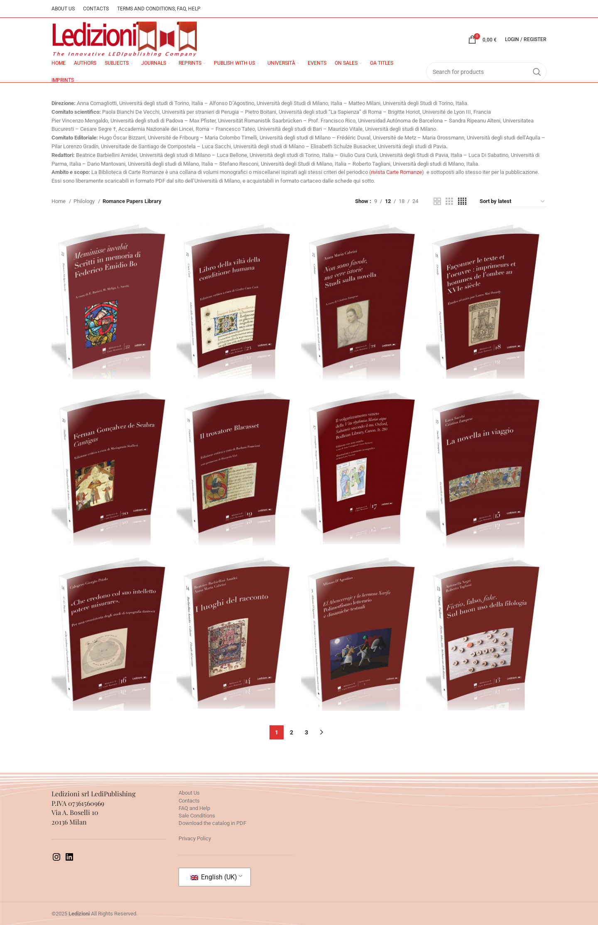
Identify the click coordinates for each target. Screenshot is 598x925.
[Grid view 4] (462, 201)
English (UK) (214, 877)
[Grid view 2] (437, 201)
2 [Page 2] (291, 732)
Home (59, 201)
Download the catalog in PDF (212, 823)
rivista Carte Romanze (396, 172)
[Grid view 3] (449, 201)
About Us (189, 793)
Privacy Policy (195, 838)
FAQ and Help (194, 808)
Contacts (189, 801)
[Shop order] (513, 201)
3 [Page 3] (306, 732)
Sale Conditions (197, 815)
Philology (85, 201)
